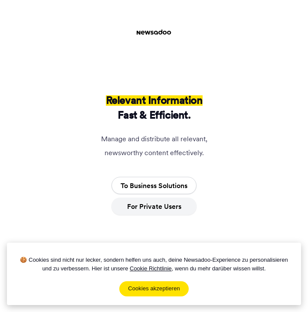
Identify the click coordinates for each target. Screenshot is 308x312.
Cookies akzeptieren (154, 288)
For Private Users (154, 206)
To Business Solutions (154, 185)
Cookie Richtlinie (151, 268)
